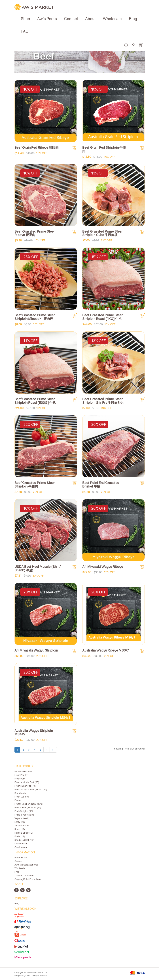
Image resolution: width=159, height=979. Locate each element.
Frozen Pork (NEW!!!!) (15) (27, 807)
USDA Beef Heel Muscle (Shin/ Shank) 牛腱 (37, 568)
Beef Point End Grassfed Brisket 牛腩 (100, 484)
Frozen (17, 800)
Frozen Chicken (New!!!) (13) (28, 804)
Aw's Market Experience (26, 864)
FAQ (24, 31)
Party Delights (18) (23, 811)
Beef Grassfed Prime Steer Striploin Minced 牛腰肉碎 (34, 317)
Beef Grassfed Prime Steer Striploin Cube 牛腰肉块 (102, 233)
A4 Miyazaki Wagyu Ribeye (102, 567)
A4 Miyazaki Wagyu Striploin (36, 650)
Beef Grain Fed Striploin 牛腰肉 (104, 149)
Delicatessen (20, 843)
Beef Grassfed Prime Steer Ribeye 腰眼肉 (34, 233)
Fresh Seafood (21, 796)
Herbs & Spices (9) (23, 832)
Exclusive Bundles (23, 771)
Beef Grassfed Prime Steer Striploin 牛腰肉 (34, 484)
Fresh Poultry (20, 775)
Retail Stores (20, 857)
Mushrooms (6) (21, 825)
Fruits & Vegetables (24, 814)
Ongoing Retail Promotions (27, 879)
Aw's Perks (47, 18)
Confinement (20, 847)
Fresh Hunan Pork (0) (25, 785)
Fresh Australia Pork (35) (26, 782)
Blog (133, 18)
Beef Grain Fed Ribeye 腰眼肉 (36, 147)
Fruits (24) (19, 836)
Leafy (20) (19, 822)
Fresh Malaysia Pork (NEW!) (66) (30, 789)
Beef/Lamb (20, 793)
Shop (25, 18)
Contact (71, 18)
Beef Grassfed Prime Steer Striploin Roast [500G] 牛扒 (35, 401)
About (90, 18)
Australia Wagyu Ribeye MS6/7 (105, 650)
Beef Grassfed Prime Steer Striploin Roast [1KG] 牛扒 (102, 317)
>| (53, 749)
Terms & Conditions (24, 875)
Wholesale (112, 18)
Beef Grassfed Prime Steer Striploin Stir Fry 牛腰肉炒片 (103, 401)
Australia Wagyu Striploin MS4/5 (33, 732)
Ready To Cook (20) (24, 840)
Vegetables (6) (21, 818)
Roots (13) (19, 829)
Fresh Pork (19, 778)
